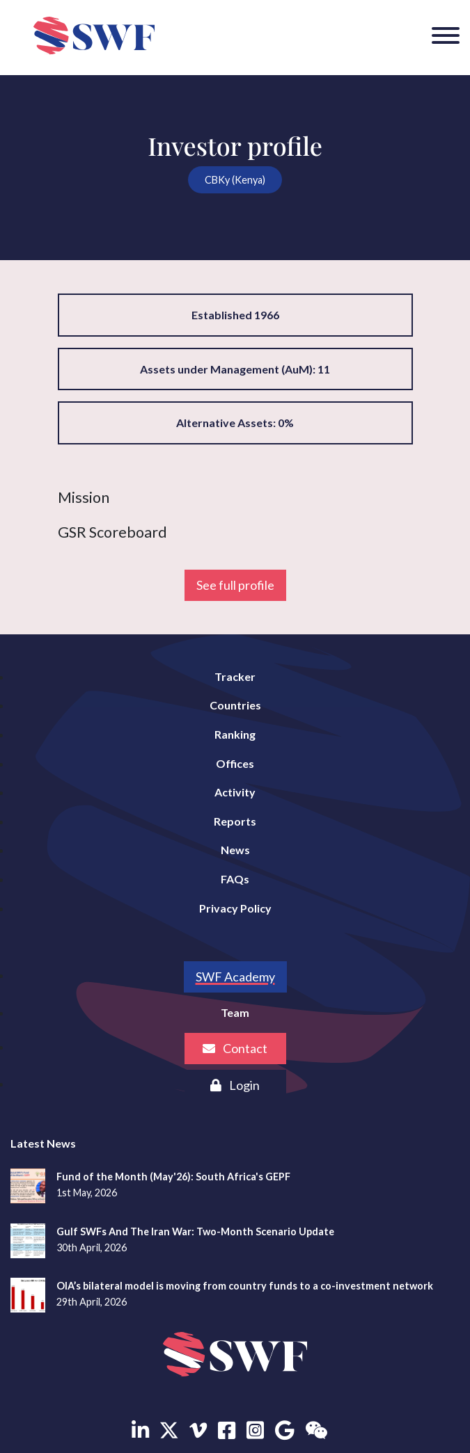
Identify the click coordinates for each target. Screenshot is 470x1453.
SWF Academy (235, 976)
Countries (235, 705)
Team (235, 1012)
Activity (235, 791)
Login (235, 1085)
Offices (235, 763)
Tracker (235, 676)
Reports (235, 821)
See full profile (235, 585)
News (235, 849)
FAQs (235, 878)
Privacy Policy (235, 908)
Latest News (43, 1143)
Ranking (235, 734)
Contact (235, 1048)
